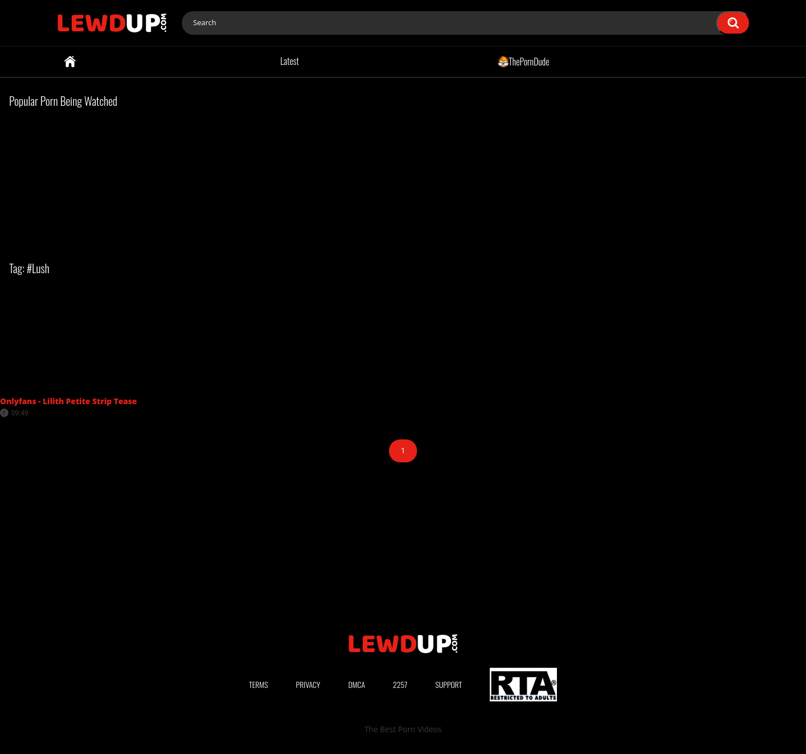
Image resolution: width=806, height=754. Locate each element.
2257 (400, 684)
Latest (289, 61)
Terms (258, 684)
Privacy (308, 684)
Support (448, 684)
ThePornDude (524, 61)
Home (70, 61)
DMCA (356, 684)
